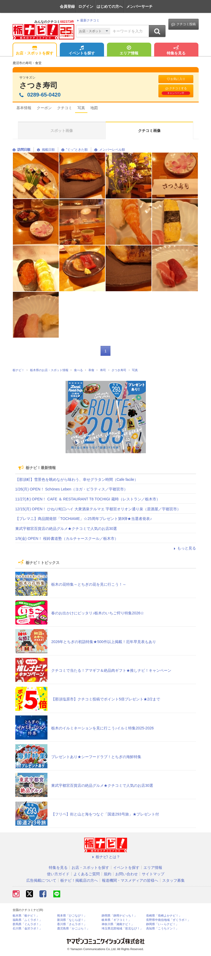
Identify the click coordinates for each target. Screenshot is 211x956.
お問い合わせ (126, 874)
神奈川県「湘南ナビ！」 (118, 924)
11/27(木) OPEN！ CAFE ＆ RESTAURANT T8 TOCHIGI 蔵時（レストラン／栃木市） (87, 499)
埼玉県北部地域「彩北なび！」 (122, 928)
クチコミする (176, 91)
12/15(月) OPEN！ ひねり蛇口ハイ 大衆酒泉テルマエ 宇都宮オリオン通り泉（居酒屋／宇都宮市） (98, 509)
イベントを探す (82, 51)
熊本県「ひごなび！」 (72, 915)
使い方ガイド (58, 874)
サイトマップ (153, 874)
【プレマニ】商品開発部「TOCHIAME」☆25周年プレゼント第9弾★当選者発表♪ (83, 518)
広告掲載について (41, 880)
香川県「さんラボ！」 (72, 924)
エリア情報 (129, 51)
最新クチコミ (87, 20)
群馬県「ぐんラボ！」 (27, 924)
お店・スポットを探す (34, 51)
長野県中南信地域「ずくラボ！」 (168, 919)
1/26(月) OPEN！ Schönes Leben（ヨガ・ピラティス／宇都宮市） (71, 489)
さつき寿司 (38, 85)
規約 (107, 874)
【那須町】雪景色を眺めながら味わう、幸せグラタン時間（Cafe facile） (76, 479)
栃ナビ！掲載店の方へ (79, 880)
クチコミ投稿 (183, 24)
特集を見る (176, 51)
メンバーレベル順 (109, 150)
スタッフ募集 (173, 880)
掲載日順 (46, 150)
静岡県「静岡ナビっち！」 (119, 915)
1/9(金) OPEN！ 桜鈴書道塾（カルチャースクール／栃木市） (66, 538)
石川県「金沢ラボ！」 (27, 928)
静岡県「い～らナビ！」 (162, 924)
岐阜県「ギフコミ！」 (116, 919)
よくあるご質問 (86, 874)
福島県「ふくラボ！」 (27, 919)
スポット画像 (61, 130)
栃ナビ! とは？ (105, 857)
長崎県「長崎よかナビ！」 (164, 915)
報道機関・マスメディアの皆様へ (130, 880)
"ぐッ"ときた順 (74, 150)
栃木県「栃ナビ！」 (26, 915)
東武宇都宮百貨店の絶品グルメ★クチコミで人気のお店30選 (66, 528)
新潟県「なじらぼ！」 (72, 919)
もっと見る (184, 548)
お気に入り (176, 79)
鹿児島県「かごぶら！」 (73, 928)
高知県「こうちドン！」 (162, 928)
